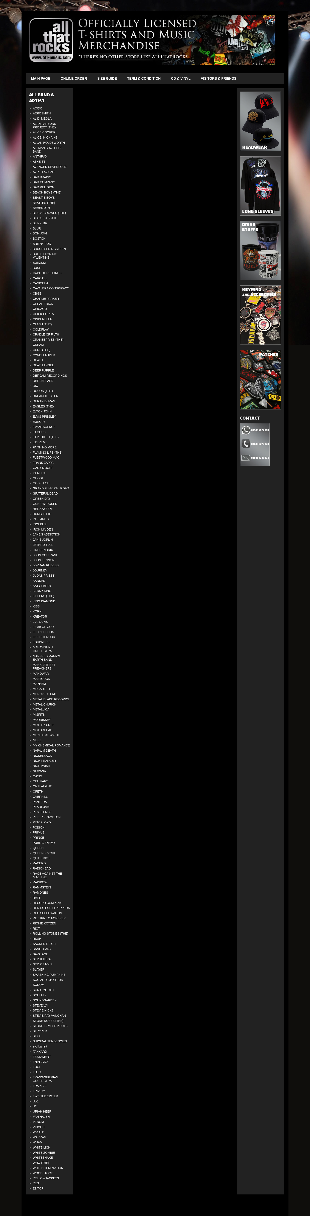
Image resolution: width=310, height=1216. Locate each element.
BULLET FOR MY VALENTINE (45, 255)
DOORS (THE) (43, 391)
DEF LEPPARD (43, 380)
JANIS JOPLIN (43, 539)
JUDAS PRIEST (43, 575)
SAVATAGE (40, 954)
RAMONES (40, 892)
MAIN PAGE (40, 78)
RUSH (37, 938)
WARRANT (40, 1137)
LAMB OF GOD (43, 627)
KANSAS (39, 580)
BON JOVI (40, 233)
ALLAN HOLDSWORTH (49, 142)
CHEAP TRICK (43, 304)
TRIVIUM (39, 1091)
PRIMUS (39, 832)
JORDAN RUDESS (46, 565)
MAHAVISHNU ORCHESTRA (43, 649)
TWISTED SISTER (45, 1096)
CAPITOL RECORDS (47, 273)
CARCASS (40, 278)
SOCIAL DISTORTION (48, 980)
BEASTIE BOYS (44, 197)
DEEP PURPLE (43, 370)
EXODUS (39, 432)
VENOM (38, 1122)
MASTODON (41, 679)
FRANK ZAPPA (43, 462)
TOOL (37, 1067)
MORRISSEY (42, 719)
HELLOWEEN (42, 508)
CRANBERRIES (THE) (48, 339)
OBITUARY (40, 781)
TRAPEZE (40, 1086)
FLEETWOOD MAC (46, 457)
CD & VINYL (181, 78)
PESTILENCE (42, 812)
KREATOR (40, 616)
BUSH (37, 268)
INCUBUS (39, 524)
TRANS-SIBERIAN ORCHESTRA (45, 1079)
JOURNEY (40, 570)
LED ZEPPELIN (43, 632)
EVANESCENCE (44, 427)
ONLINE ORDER (73, 78)
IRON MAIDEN (43, 529)
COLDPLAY (41, 329)
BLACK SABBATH (45, 218)
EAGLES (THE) (43, 406)
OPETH (38, 791)
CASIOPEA (40, 283)
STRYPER (40, 1031)
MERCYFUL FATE (45, 694)
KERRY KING (42, 591)
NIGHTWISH (41, 766)
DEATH (38, 360)
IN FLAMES (41, 519)
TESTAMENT (42, 1056)
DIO (35, 385)
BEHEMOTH (41, 207)
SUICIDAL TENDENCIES (50, 1041)
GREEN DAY (41, 498)
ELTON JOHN (42, 411)
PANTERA (40, 802)
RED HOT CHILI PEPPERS (51, 908)
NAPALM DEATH (44, 750)
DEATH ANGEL (43, 365)
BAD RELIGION (43, 187)
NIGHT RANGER (44, 760)
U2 (35, 1106)
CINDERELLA (42, 319)
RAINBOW (40, 882)
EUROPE (39, 421)
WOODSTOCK (43, 1173)
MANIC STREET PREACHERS (44, 666)
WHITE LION (42, 1147)
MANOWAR (41, 673)
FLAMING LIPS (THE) (48, 452)
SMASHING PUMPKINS (49, 974)
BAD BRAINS (42, 177)
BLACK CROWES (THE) (49, 213)
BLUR (37, 228)
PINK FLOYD (42, 822)
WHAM (37, 1142)
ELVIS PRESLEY (44, 416)
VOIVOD (39, 1127)
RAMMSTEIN (42, 887)
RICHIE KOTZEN (44, 923)
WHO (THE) (41, 1162)
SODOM (38, 985)
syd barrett (40, 1046)
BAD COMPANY (44, 182)
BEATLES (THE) (44, 202)
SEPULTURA (42, 959)
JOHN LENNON (43, 560)
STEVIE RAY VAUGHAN (49, 1015)
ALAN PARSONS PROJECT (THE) (44, 125)
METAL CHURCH (45, 704)
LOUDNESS (41, 642)
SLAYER (39, 969)
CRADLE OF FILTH (46, 334)
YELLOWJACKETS (46, 1178)
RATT (37, 897)
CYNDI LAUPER (44, 355)
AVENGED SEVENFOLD (50, 167)
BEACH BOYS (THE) (47, 192)
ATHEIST (39, 161)
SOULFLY (39, 995)
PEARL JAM (41, 807)
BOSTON (39, 238)
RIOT (36, 928)
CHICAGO (40, 309)
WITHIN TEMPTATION (48, 1168)
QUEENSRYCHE (44, 853)
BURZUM (39, 262)
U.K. (36, 1101)
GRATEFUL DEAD (45, 493)
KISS (36, 606)
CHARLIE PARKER (46, 298)
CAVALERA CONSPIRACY (51, 288)
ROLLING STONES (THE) (50, 933)
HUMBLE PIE (42, 514)
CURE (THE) (41, 350)
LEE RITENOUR (44, 637)
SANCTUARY (42, 949)
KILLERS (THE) (43, 596)
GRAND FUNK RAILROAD (51, 488)
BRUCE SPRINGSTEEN (49, 249)
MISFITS (39, 714)
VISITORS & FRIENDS (218, 78)
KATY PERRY (42, 585)
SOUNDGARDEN (45, 1000)
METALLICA (41, 709)
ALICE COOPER (44, 132)
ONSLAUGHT (42, 786)
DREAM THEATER (46, 396)
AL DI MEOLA (42, 118)
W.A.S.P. (39, 1132)
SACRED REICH (44, 944)
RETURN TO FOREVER (49, 918)
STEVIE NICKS (43, 1010)
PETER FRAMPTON (47, 817)
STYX (37, 1036)
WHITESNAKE (43, 1157)
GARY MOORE (43, 468)
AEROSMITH (42, 113)
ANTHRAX (40, 156)
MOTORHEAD (43, 730)
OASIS (37, 776)
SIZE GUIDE (107, 78)
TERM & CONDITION (144, 78)
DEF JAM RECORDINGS (50, 375)
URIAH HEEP (42, 1111)
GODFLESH (41, 483)
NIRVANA (39, 771)
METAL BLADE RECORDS (51, 699)
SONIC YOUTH (43, 990)
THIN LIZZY (41, 1061)
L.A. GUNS (40, 621)
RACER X (39, 863)
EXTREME (40, 442)
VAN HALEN (41, 1116)
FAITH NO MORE (45, 447)
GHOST (38, 478)
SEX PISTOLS (43, 964)
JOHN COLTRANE (45, 555)
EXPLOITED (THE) (46, 437)
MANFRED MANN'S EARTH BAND (46, 658)
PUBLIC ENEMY (44, 842)
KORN (37, 611)
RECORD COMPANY (47, 903)
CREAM (38, 345)
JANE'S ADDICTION (46, 534)
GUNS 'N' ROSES (45, 504)
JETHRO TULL (43, 544)
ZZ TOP (38, 1188)
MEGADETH (41, 689)
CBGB (37, 293)
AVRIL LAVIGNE (44, 172)
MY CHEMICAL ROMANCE (51, 745)
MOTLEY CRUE (44, 725)
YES (36, 1183)
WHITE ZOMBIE (44, 1152)
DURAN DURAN (44, 401)
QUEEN (38, 848)
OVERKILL (40, 796)
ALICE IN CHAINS (45, 137)
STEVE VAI (40, 1005)
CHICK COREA (43, 314)
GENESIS (39, 473)
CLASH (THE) (42, 324)
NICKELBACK (42, 755)
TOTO (37, 1072)
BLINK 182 (40, 223)
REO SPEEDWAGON (47, 913)
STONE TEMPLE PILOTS (50, 1026)
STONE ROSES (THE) (48, 1020)
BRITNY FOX (42, 243)
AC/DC (37, 108)
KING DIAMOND (44, 601)
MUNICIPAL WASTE (46, 735)
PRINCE (38, 837)
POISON (39, 827)
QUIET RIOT (41, 858)
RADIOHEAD (42, 868)
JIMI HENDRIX (43, 550)
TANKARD (40, 1051)
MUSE (37, 740)
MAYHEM (39, 683)
